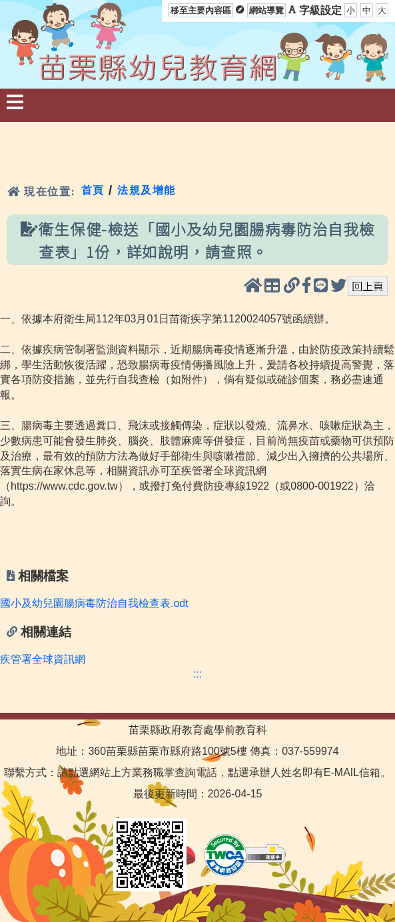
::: (197, 674)
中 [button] (366, 10)
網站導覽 (266, 10)
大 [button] (382, 10)
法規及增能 (146, 190)
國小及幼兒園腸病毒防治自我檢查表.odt (94, 603)
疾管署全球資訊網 (42, 659)
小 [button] (350, 10)
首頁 (93, 190)
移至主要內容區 (201, 10)
